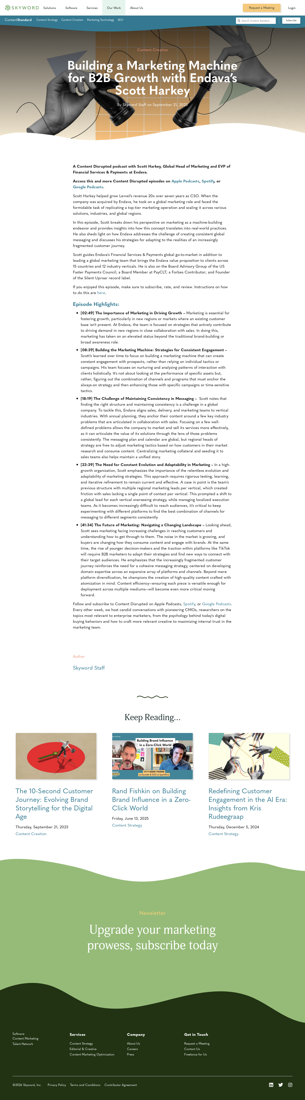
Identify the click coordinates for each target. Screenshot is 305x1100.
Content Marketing (25, 1038)
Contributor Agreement (120, 1084)
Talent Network (22, 1043)
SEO (120, 20)
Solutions (49, 7)
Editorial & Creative (83, 1049)
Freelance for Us (195, 1054)
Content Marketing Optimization (92, 1054)
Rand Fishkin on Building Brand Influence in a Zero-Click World (151, 799)
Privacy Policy (57, 1084)
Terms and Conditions (85, 1084)
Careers (132, 1049)
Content (18, 19)
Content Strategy (47, 20)
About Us (133, 1043)
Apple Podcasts (185, 181)
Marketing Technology (100, 20)
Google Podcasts (88, 186)
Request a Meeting (261, 7)
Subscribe (291, 20)
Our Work (114, 7)
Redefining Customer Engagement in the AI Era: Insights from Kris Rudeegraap (248, 803)
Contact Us (192, 1049)
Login (292, 7)
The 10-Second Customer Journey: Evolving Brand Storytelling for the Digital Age (54, 803)
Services (92, 7)
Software (71, 7)
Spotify (208, 181)
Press (130, 1054)
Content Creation (72, 20)
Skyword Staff (89, 667)
